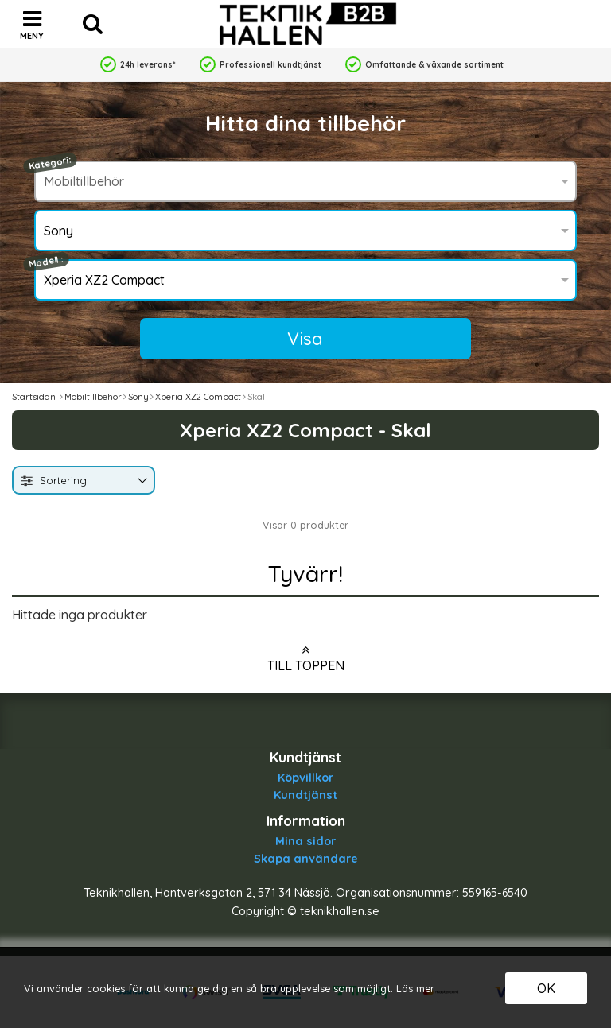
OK (546, 988)
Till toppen (305, 658)
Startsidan (34, 396)
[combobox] (83, 480)
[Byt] (141, 481)
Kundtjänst (305, 795)
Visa (305, 339)
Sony (138, 396)
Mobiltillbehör (93, 396)
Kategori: (50, 163)
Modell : (46, 262)
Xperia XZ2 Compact (198, 396)
